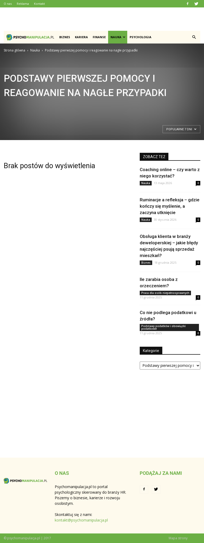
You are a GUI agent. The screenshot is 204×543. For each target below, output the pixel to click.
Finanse (99, 37)
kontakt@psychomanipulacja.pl (81, 520)
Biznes (64, 37)
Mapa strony (178, 538)
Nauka (117, 37)
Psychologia (140, 37)
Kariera (81, 37)
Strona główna (14, 50)
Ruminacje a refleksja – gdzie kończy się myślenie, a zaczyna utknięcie (169, 206)
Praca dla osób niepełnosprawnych (165, 293)
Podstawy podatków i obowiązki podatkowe (163, 327)
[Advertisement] (102, 19)
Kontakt (39, 4)
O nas (8, 4)
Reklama (23, 4)
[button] (194, 37)
